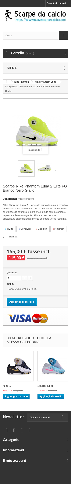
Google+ (41, 228)
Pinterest (58, 228)
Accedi (62, 3)
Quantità (12, 272)
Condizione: (10, 198)
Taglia (10, 283)
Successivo (57, 169)
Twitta (9, 228)
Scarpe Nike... (46, 385)
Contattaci (52, 3)
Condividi (25, 228)
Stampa (13, 236)
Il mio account (14, 460)
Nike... (7, 385)
